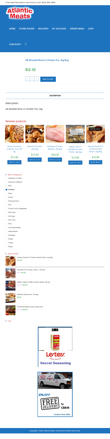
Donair (10, 197)
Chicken (11, 189)
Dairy (10, 193)
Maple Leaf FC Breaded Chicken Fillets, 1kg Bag (75, 149)
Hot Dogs (11, 216)
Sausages (11, 235)
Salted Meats (13, 231)
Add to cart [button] (14, 162)
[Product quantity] (32, 79)
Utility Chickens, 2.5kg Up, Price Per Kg (14, 149)
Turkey (10, 243)
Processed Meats (14, 227)
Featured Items (13, 201)
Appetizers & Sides (15, 178)
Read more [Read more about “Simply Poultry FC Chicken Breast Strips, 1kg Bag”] (96, 162)
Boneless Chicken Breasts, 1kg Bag (55, 147)
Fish (9, 205)
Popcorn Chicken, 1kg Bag (34, 147)
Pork (10, 224)
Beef (10, 186)
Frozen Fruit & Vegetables (17, 208)
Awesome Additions (15, 182)
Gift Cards (12, 212)
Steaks (10, 239)
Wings (10, 246)
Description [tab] (55, 96)
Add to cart (48, 79)
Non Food (11, 220)
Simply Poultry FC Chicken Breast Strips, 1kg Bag (95, 149)
